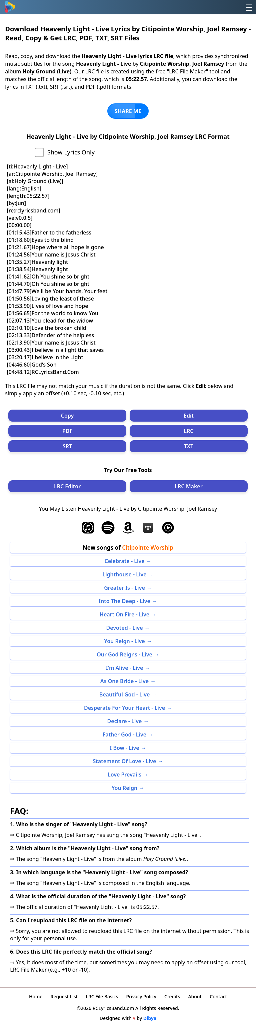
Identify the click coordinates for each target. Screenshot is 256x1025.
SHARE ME (128, 111)
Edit (189, 415)
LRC (188, 431)
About (195, 996)
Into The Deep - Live (124, 601)
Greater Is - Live (124, 587)
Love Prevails (124, 774)
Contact (218, 996)
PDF (67, 431)
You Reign (125, 788)
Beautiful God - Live (124, 694)
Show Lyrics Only (71, 152)
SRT (67, 446)
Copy (67, 415)
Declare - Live (124, 721)
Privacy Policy (141, 996)
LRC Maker (188, 486)
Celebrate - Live (124, 561)
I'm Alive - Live (124, 667)
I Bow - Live (124, 747)
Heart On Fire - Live (124, 614)
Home (35, 996)
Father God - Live (124, 734)
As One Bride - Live (124, 681)
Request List (64, 996)
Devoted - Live (124, 627)
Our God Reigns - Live (124, 654)
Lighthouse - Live (124, 574)
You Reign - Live (124, 641)
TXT (188, 446)
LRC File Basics (102, 996)
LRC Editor (67, 486)
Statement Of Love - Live (124, 761)
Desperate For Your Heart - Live (124, 707)
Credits (172, 996)
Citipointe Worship (147, 547)
